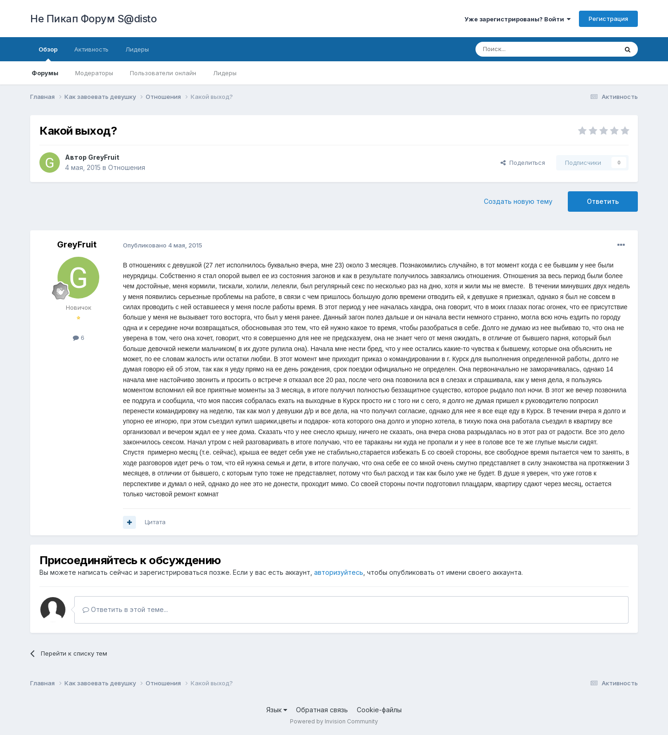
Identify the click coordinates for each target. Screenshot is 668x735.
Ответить (603, 201)
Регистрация (608, 18)
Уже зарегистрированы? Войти (517, 19)
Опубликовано (162, 245)
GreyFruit (103, 157)
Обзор (48, 53)
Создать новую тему (518, 201)
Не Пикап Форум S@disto (93, 19)
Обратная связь (322, 710)
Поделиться (523, 162)
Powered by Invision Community (334, 721)
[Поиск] (525, 49)
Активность (91, 49)
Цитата (155, 522)
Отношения (126, 167)
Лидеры (225, 73)
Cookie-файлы (379, 710)
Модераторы (94, 73)
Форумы (45, 73)
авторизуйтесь (338, 572)
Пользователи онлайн (163, 73)
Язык (276, 710)
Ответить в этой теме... (125, 609)
